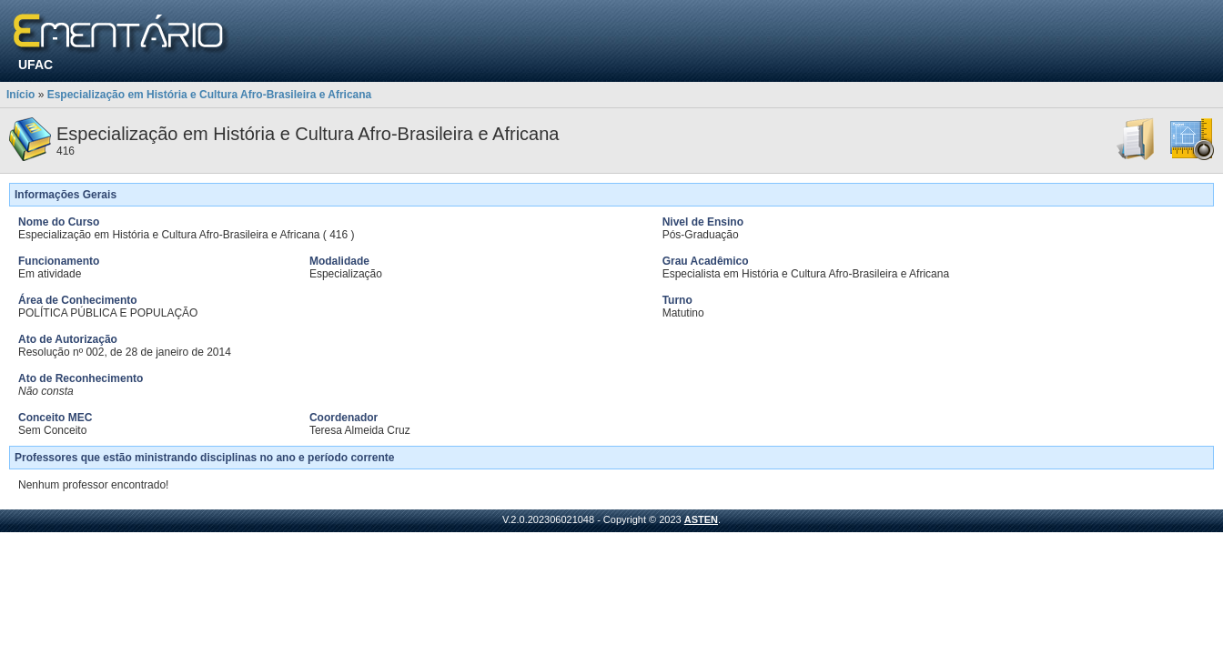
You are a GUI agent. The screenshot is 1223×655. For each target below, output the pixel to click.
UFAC (35, 64)
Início (20, 94)
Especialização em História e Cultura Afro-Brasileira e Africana (209, 94)
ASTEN (701, 519)
